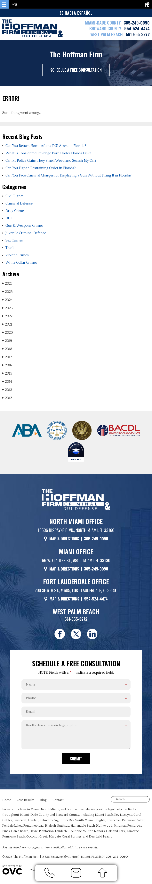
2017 (7, 357)
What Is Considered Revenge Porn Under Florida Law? (48, 153)
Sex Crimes (14, 240)
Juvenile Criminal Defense (25, 233)
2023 (7, 308)
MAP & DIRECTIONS (64, 539)
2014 (7, 382)
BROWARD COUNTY (105, 28)
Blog (43, 801)
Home (6, 801)
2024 (7, 300)
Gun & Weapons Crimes (24, 226)
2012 (7, 398)
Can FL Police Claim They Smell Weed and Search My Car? (50, 161)
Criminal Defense (19, 203)
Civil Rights (14, 196)
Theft (9, 248)
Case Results (25, 801)
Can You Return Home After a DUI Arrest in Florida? (45, 146)
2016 (7, 365)
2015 (7, 373)
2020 (7, 333)
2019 (7, 341)
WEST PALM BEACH (107, 34)
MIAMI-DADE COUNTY (103, 22)
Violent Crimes (17, 255)
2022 (7, 316)
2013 (7, 390)
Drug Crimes (15, 211)
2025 (7, 292)
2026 (7, 284)
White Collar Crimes (21, 263)
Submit (76, 760)
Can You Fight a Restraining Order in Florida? (40, 168)
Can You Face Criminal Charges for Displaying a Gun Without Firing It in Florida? (68, 175)
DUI (8, 218)
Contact (58, 801)
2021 (7, 324)
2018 (7, 349)
